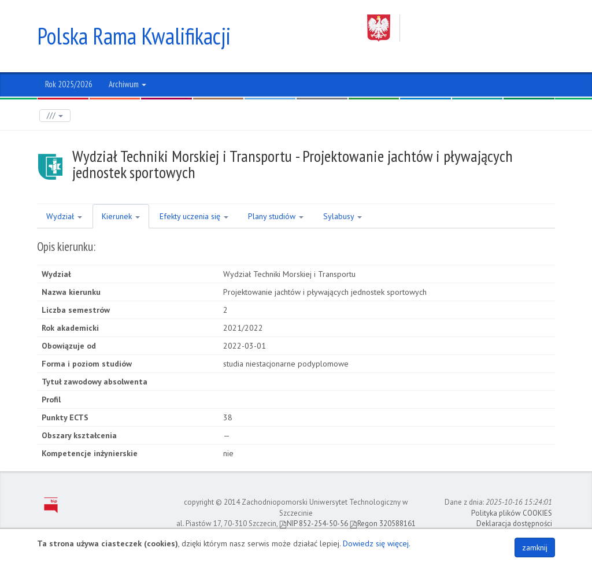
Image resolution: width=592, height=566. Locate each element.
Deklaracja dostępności (514, 523)
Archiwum (127, 84)
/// (55, 115)
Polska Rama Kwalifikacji (134, 36)
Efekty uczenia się (194, 216)
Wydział (64, 216)
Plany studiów (276, 216)
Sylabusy (342, 216)
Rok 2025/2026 (68, 84)
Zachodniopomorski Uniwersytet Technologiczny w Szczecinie (461, 28)
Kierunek (121, 216)
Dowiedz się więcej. (376, 543)
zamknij (534, 547)
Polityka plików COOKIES (511, 513)
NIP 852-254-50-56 (313, 523)
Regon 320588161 (383, 523)
